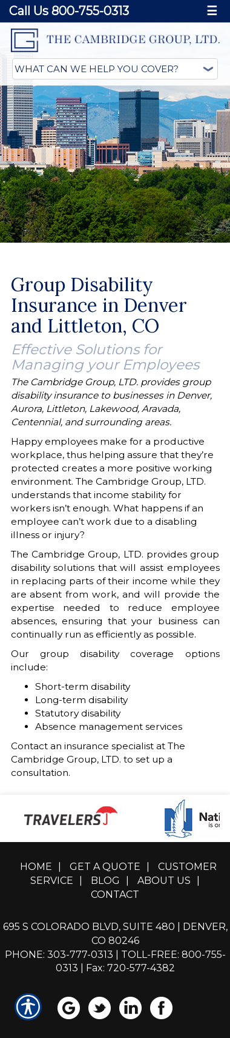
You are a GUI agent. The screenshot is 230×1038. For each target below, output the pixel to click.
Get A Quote (105, 866)
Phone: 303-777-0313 (59, 954)
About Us (164, 880)
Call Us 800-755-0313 (69, 11)
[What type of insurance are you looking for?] (115, 68)
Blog (105, 880)
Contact (115, 894)
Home (36, 866)
